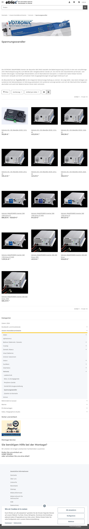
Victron (5, 397)
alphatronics (7, 338)
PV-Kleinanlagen (7, 408)
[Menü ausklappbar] (3, 1)
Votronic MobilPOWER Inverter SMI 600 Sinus (74, 256)
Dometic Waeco (8, 349)
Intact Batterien (8, 353)
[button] (69, 2)
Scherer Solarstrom (9, 357)
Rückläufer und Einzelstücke (11, 327)
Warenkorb (14, 486)
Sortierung (16, 92)
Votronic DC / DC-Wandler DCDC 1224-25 (73, 131)
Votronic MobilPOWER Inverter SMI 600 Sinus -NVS (14, 298)
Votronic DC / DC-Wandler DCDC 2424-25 (73, 173)
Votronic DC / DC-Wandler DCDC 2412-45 (44, 173)
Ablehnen (71, 521)
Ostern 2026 (6, 323)
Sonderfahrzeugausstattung (13, 386)
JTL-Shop (78, 526)
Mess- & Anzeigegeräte (11, 379)
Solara (5, 360)
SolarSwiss (6, 368)
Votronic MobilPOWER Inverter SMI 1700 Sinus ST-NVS (13, 256)
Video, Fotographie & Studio (11, 412)
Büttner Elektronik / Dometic (12, 342)
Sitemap (13, 489)
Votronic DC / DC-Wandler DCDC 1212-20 (14, 131)
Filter (5, 92)
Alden (5, 335)
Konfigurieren (71, 516)
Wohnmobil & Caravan (9, 401)
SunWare (6, 364)
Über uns (13, 479)
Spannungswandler (10, 390)
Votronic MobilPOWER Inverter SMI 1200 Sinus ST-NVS (42, 214)
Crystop (5, 346)
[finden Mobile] (42, 7)
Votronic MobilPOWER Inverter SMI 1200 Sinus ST (13, 214)
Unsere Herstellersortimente (11, 331)
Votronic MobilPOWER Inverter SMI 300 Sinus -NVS (44, 256)
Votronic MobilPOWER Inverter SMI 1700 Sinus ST (72, 214)
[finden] (85, 7)
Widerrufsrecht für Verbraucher (16, 497)
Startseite (13, 475)
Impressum (8, 523)
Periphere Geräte (9, 382)
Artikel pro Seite (31, 92)
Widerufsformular (16, 493)
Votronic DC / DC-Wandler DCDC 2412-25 (14, 173)
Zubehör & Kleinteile (11, 393)
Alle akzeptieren (71, 510)
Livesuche (13, 482)
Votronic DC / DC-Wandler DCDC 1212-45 (44, 131)
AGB (11, 502)
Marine (4, 404)
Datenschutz (17, 523)
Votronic (6, 371)
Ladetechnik (8, 375)
